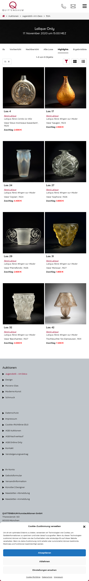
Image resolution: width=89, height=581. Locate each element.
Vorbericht (15, 49)
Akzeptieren (44, 552)
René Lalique (10, 115)
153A (48, 16)
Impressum (58, 577)
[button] (84, 526)
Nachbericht (32, 49)
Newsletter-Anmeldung (17, 499)
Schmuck (10, 397)
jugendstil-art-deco (32, 16)
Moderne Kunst (13, 391)
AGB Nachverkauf (14, 436)
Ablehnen (44, 561)
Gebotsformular (13, 475)
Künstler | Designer (15, 487)
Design (9, 379)
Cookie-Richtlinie (33, 577)
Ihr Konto (10, 469)
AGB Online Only (13, 442)
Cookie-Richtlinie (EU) (16, 424)
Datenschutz (47, 577)
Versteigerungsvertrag (16, 454)
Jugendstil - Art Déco (16, 374)
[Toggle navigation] (85, 6)
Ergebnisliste (80, 49)
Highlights (63, 49)
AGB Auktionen (13, 430)
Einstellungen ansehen (44, 570)
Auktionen (13, 16)
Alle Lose (48, 49)
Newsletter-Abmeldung (17, 493)
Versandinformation (15, 481)
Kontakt (9, 448)
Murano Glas (11, 385)
